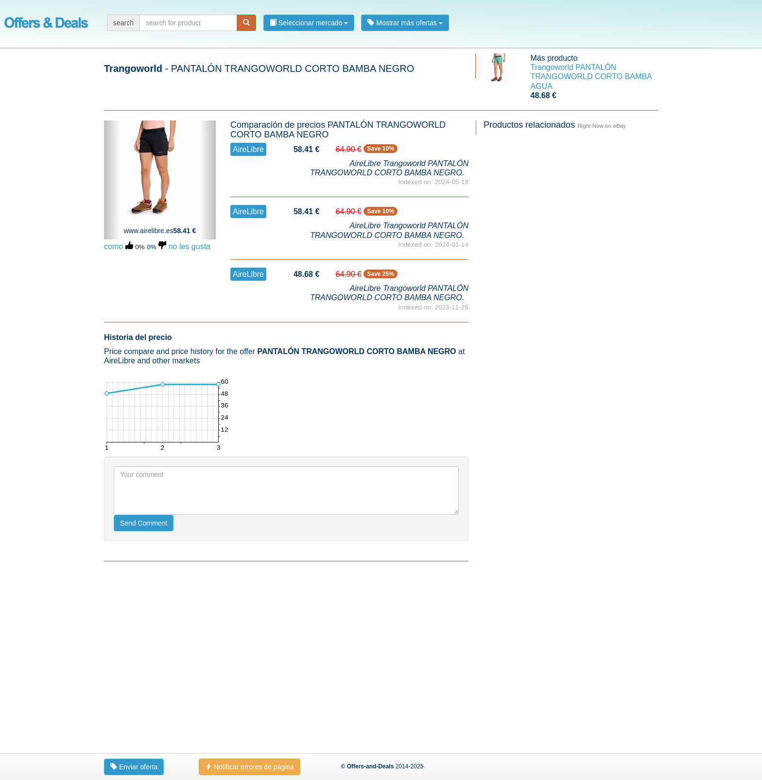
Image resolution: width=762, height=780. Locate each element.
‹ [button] (112, 125)
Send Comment (143, 523)
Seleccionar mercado (309, 23)
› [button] (207, 125)
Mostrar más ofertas (404, 23)
